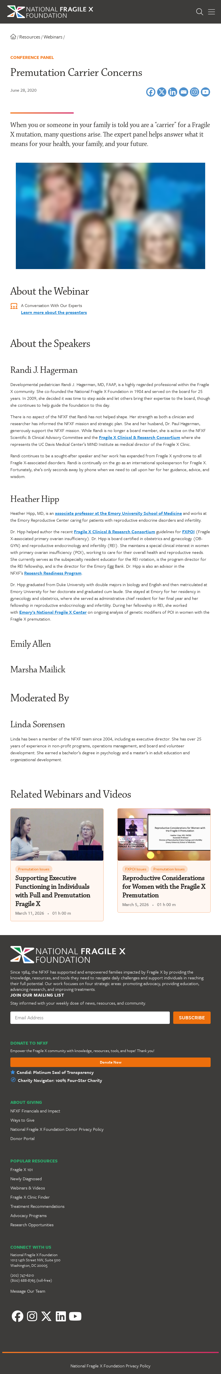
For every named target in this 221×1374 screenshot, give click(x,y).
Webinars (52, 36)
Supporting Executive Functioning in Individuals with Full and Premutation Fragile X (52, 891)
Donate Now (110, 1062)
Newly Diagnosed (26, 1178)
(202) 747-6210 (22, 1275)
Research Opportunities (32, 1224)
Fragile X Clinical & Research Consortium (139, 437)
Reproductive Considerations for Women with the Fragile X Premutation (163, 887)
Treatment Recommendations (37, 1206)
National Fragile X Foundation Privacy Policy (110, 1366)
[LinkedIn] (61, 1316)
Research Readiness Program (52, 573)
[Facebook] (150, 92)
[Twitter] (46, 1316)
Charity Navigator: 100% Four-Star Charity (60, 1080)
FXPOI (188, 531)
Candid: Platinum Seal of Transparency (55, 1072)
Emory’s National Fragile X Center (53, 612)
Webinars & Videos (27, 1188)
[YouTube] (75, 1316)
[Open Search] (199, 12)
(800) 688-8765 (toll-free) (31, 1280)
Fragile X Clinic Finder (30, 1197)
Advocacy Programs (28, 1215)
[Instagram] (194, 92)
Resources (29, 36)
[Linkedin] (172, 92)
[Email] (183, 92)
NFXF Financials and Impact (35, 1111)
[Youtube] (205, 92)
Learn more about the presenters (54, 312)
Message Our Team (27, 1291)
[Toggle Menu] (211, 12)
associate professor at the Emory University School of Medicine (118, 513)
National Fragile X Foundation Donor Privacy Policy (57, 1129)
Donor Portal (22, 1138)
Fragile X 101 (21, 1169)
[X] (161, 92)
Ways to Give (22, 1120)
